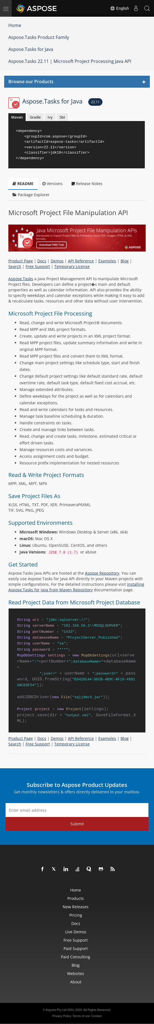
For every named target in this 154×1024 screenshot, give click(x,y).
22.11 (95, 102)
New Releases (76, 906)
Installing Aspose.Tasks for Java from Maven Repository (76, 587)
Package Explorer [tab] (31, 194)
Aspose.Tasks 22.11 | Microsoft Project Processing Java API (69, 61)
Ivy (50, 117)
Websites (75, 973)
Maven (17, 117)
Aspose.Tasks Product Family (38, 37)
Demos (57, 261)
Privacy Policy (61, 1016)
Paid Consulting (75, 956)
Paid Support (75, 948)
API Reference (81, 261)
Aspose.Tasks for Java (30, 49)
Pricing (75, 915)
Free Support (38, 266)
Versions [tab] (52, 183)
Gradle (35, 117)
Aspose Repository (102, 573)
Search (14, 266)
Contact (96, 1016)
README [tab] (23, 183)
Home (14, 25)
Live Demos (75, 931)
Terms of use (81, 1016)
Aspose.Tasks (20, 278)
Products (75, 898)
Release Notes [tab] (87, 183)
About (75, 981)
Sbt (62, 117)
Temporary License (72, 266)
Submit (77, 823)
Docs (41, 261)
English (119, 8)
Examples (107, 261)
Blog (125, 261)
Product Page (20, 261)
